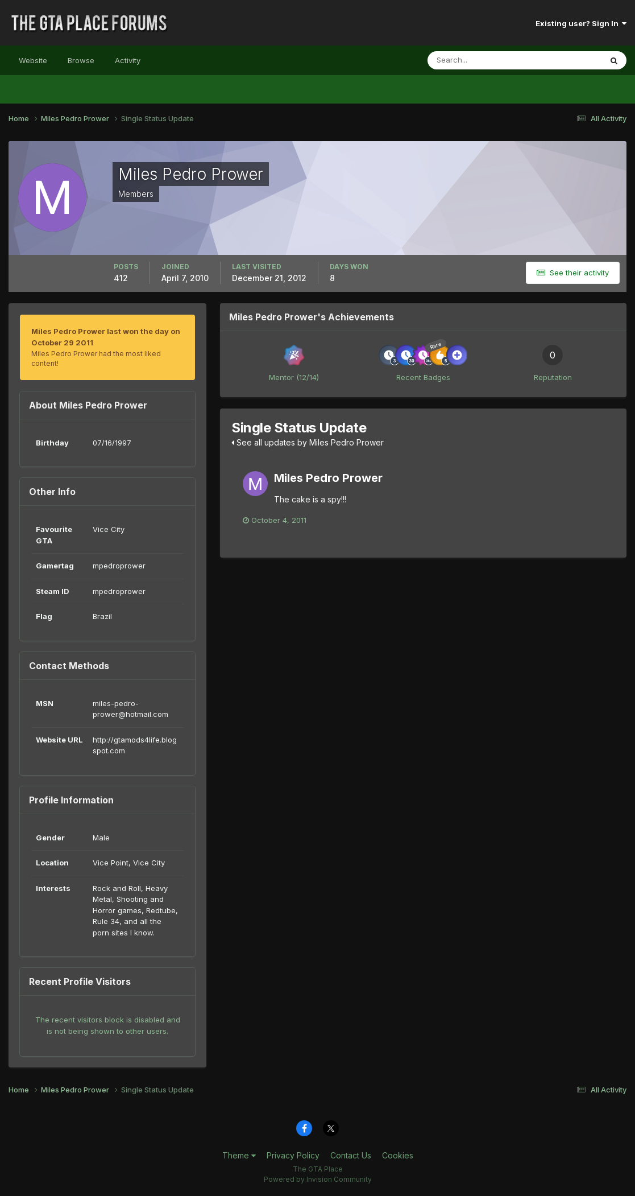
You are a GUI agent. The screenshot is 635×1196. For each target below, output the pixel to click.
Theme (239, 1155)
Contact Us (350, 1155)
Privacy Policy (293, 1155)
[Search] (478, 60)
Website (33, 60)
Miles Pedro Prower (328, 478)
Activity (127, 60)
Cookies (397, 1155)
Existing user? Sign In (581, 23)
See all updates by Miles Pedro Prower (307, 442)
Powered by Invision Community (318, 1179)
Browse (81, 60)
